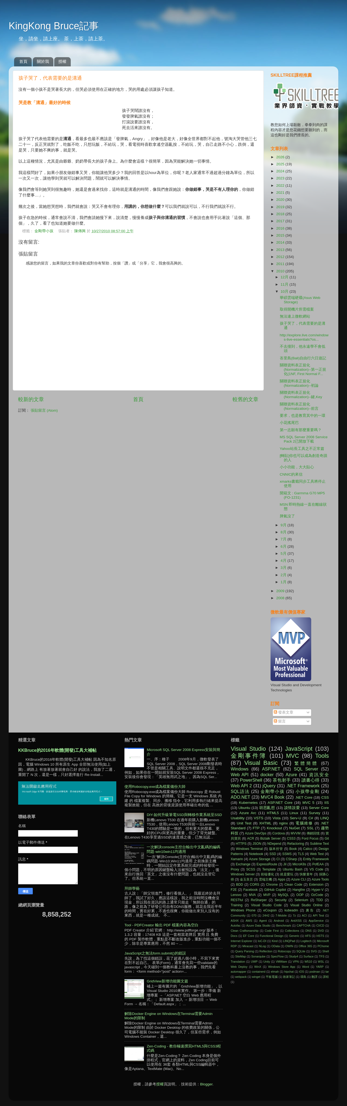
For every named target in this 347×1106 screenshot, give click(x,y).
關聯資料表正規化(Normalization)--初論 (299, 383)
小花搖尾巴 (289, 423)
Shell (325, 951)
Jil (284, 864)
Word (305, 966)
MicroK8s (299, 864)
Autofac (236, 925)
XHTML (265, 823)
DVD (321, 930)
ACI (304, 915)
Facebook (250, 890)
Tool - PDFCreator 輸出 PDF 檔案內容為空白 (161, 925)
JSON (256, 844)
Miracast (247, 946)
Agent (263, 920)
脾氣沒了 (287, 516)
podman (314, 971)
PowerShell (251, 780)
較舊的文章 (245, 399)
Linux (294, 813)
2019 (280, 207)
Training (236, 905)
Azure (291, 774)
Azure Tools (320, 879)
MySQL (283, 895)
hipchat (289, 971)
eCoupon (270, 910)
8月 (284, 532)
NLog (262, 946)
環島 (303, 976)
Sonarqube (258, 956)
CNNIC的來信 (291, 474)
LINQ (324, 818)
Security (281, 900)
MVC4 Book (272, 797)
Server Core (319, 808)
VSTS (258, 818)
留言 (280, 721)
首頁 (23, 61)
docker (267, 774)
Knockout (274, 828)
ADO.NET (240, 797)
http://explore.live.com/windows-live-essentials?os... (304, 337)
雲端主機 (265, 879)
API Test (318, 915)
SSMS (286, 854)
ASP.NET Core (280, 803)
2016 (280, 228)
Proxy (235, 869)
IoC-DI (262, 941)
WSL (321, 961)
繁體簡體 (306, 763)
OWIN (289, 946)
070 (254, 915)
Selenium (301, 900)
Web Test (317, 854)
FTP (256, 828)
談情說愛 (292, 808)
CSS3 (291, 838)
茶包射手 (282, 780)
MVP (266, 895)
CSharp (291, 859)
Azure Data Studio (258, 925)
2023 (280, 178)
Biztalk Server (270, 838)
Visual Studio (248, 748)
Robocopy (284, 951)
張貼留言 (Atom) (44, 410)
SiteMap (240, 956)
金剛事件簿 (249, 755)
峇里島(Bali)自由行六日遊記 (303, 358)
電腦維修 (304, 823)
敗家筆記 (289, 976)
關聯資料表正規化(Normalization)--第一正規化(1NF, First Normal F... (303, 369)
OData (275, 946)
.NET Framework (303, 785)
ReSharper (259, 900)
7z (294, 915)
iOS (301, 971)
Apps (281, 879)
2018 (280, 214)
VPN (296, 961)
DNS (309, 930)
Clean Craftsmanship (245, 930)
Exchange (243, 864)
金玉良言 (246, 879)
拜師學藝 (132, 888)
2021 (280, 193)
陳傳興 (80, 231)
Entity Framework (316, 859)
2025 (280, 164)
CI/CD (320, 925)
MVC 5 (308, 803)
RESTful (237, 900)
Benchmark (283, 925)
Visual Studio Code (266, 905)
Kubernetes (248, 803)
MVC (292, 755)
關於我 (43, 61)
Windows (240, 768)
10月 (285, 291)
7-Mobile (281, 915)
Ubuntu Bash (293, 869)
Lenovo (236, 895)
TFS (321, 956)
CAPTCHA (304, 925)
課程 (326, 976)
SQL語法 (240, 791)
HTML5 (273, 813)
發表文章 (283, 712)
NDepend (274, 844)
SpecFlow (277, 956)
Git (327, 838)
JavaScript (299, 748)
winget (256, 976)
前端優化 (267, 874)
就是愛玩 (286, 874)
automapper (238, 971)
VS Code (316, 869)
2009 (280, 591)
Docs (234, 935)
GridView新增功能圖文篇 (167, 981)
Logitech (305, 941)
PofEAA (318, 864)
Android (279, 920)
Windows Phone (243, 910)
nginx (283, 823)
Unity (266, 961)
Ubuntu (244, 808)
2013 (280, 250)
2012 (280, 257)
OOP (300, 895)
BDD (239, 884)
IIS (326, 803)
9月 (284, 525)
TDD (319, 900)
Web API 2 (241, 785)
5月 (284, 554)
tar (327, 971)
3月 (284, 568)
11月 (285, 284)
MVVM (295, 833)
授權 (62, 61)
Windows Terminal (249, 849)
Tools (322, 755)
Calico (307, 849)
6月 (284, 546)
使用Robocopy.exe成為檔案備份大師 (154, 787)
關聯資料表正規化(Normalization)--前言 (299, 406)
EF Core (248, 935)
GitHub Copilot (275, 890)
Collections (292, 930)
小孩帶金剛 (307, 791)
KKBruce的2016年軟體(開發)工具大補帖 (57, 750)
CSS (325, 797)
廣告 (310, 910)
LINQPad (289, 941)
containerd (258, 971)
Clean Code (293, 884)
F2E (234, 890)
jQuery (269, 785)
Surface (308, 956)
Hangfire (299, 890)
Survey (314, 813)
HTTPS (241, 844)
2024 (280, 171)
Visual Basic (261, 762)
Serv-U (295, 818)
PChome (323, 946)
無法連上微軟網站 (295, 316)
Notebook (256, 854)
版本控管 (276, 849)
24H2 (265, 915)
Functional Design (271, 935)
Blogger (206, 1084)
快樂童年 (306, 874)
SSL (310, 828)
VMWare (281, 961)
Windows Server (243, 874)
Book (293, 849)
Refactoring (295, 844)
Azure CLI (298, 879)
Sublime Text (319, 844)
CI (278, 859)
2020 (280, 200)
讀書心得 (310, 780)
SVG (314, 951)
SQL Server (306, 768)
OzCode (317, 895)
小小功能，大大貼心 (297, 467)
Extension (316, 884)
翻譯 (314, 976)
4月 (284, 561)
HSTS (320, 935)
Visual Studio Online (306, 905)
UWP (254, 961)
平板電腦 (272, 976)
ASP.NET (271, 768)
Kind (275, 941)
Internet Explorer (241, 941)
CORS (254, 884)
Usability (238, 818)
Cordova (278, 833)
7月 (284, 539)
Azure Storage (259, 859)
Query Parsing (244, 951)
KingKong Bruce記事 (54, 25)
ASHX (235, 920)
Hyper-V (317, 890)
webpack (241, 976)
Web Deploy (239, 966)
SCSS (250, 869)
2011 (280, 264)
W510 (308, 961)
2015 (280, 235)
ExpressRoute (266, 864)
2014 (280, 242)
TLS (301, 854)
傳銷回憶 (313, 833)
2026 (280, 157)
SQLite (300, 951)
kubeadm (291, 910)
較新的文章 (31, 399)
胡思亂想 (267, 808)
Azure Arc (247, 813)
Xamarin (237, 859)
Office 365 (305, 946)
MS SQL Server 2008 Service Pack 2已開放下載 (304, 439)
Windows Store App (281, 966)
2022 (280, 185)
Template (268, 869)
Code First (272, 930)
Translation (238, 961)
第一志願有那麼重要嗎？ (301, 430)
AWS (249, 920)
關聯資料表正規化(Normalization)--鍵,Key (301, 395)
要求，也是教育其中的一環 (302, 416)
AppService (316, 920)
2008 (280, 598)
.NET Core (303, 797)
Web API (240, 774)
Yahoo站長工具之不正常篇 (302, 449)
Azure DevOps (255, 833)
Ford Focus (310, 838)
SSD (272, 854)
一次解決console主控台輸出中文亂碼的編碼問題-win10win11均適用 (183, 849)
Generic (294, 935)
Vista (276, 818)
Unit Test (244, 823)
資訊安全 (319, 774)
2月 (284, 575)
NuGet (294, 828)
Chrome (272, 884)
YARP (320, 966)
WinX (257, 966)
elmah (275, 971)
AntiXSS (296, 920)
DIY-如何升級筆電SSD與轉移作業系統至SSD (184, 815)
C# (311, 818)
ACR (250, 838)
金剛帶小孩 (43, 231)
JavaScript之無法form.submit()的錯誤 (155, 953)
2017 (280, 221)
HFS (308, 935)
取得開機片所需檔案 (297, 309)
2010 (280, 271)
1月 (284, 582)
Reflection (265, 951)
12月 (285, 277)
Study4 (293, 956)
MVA (252, 895)
